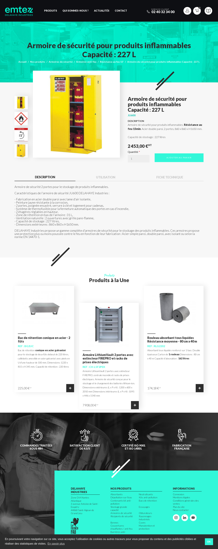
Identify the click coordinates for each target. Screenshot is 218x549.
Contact (121, 10)
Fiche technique (169, 177)
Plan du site (179, 506)
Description (45, 177)
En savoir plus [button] (56, 543)
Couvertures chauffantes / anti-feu (122, 527)
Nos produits (37, 61)
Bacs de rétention (148, 500)
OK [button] (209, 541)
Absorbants (117, 494)
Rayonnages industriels (145, 518)
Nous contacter (181, 509)
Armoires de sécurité (61, 61)
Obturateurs (145, 513)
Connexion (178, 494)
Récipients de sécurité (122, 516)
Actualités (101, 10)
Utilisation (105, 177)
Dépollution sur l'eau (121, 497)
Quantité (133, 151)
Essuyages (144, 506)
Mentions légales (181, 497)
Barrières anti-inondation (118, 533)
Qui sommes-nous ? (76, 10)
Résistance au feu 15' (112, 61)
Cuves (142, 522)
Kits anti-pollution (148, 497)
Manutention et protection (147, 527)
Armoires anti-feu (86, 61)
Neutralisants (146, 494)
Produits (50, 10)
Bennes (114, 522)
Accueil (22, 61)
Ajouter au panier (179, 157)
